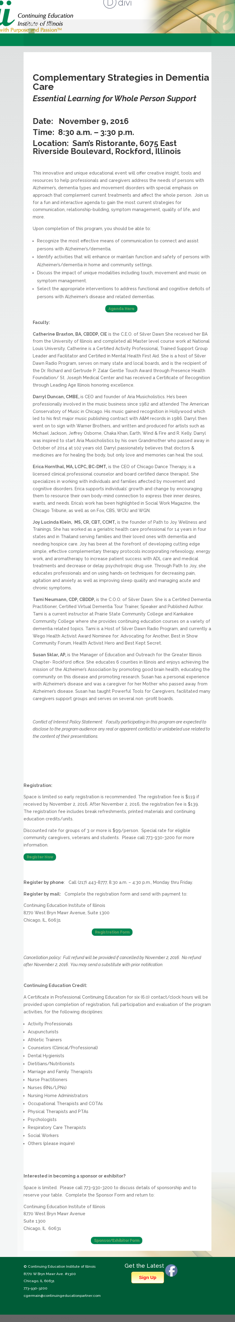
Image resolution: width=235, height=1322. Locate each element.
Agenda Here (121, 308)
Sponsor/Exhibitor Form (116, 1240)
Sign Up (147, 1277)
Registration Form (112, 932)
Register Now (40, 857)
